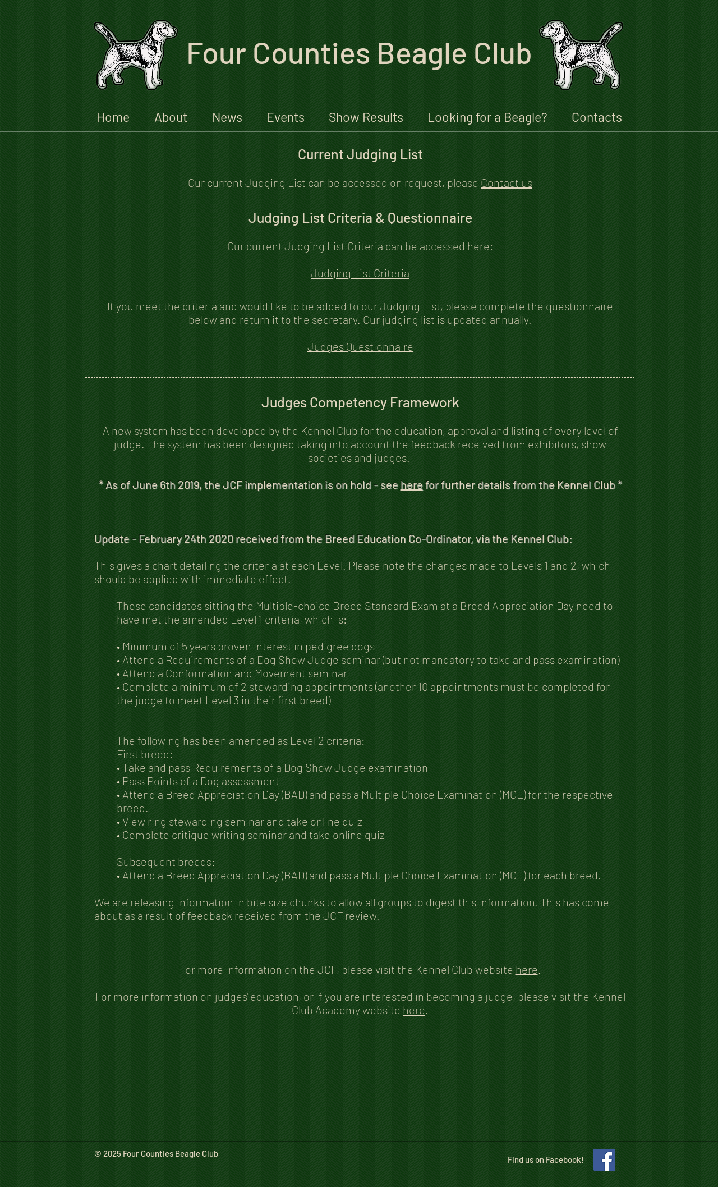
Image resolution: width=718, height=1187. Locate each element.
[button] (171, 116)
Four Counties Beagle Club (359, 52)
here (412, 484)
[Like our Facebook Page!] (604, 1160)
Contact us (506, 182)
